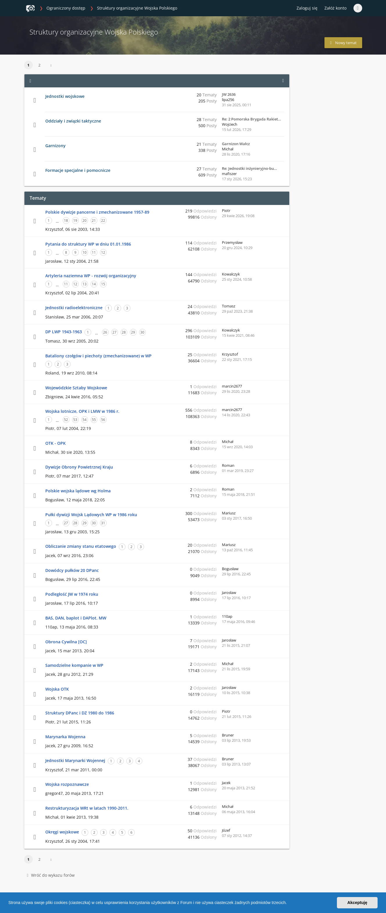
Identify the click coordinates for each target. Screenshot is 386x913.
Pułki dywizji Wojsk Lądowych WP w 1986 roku (91, 514)
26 (105, 332)
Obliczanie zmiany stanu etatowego (80, 546)
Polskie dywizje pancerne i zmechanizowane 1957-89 (97, 212)
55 (94, 419)
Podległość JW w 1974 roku (71, 594)
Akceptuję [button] (357, 902)
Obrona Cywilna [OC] (66, 641)
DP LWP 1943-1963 (63, 331)
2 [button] (39, 65)
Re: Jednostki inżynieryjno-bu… (249, 168)
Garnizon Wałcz (236, 143)
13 (84, 284)
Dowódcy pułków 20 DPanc (72, 570)
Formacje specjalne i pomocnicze (77, 170)
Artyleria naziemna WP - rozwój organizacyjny (90, 275)
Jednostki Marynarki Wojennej (75, 760)
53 (75, 419)
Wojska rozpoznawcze (67, 784)
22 (103, 220)
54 (84, 419)
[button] (289, 903)
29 (133, 332)
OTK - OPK (55, 443)
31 (103, 523)
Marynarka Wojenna (65, 736)
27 (114, 332)
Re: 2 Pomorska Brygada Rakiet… (251, 119)
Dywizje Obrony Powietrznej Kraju (79, 467)
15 (103, 284)
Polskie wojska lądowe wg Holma (78, 491)
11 (94, 252)
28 (124, 332)
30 (142, 332)
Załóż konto (335, 8)
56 (103, 419)
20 (84, 220)
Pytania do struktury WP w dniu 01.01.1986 (88, 244)
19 (75, 220)
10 (84, 252)
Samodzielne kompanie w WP (74, 665)
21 (94, 220)
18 (66, 220)
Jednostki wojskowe (65, 96)
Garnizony (55, 145)
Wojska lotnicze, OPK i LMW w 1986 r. (82, 411)
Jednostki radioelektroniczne (74, 307)
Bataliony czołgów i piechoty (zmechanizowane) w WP (98, 356)
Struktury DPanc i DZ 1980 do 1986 (79, 713)
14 (94, 284)
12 (103, 252)
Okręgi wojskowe (62, 832)
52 (66, 419)
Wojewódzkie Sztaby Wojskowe (76, 387)
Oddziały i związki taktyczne (73, 121)
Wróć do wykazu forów (51, 875)
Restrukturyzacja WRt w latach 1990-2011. (86, 808)
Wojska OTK (57, 689)
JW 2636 (229, 94)
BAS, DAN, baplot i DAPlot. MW (75, 618)
